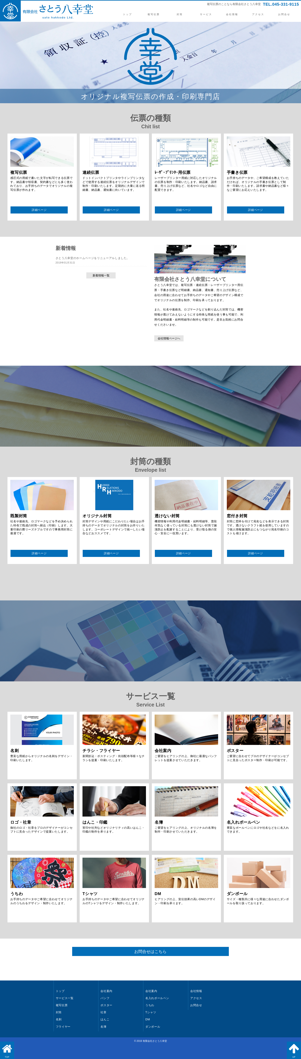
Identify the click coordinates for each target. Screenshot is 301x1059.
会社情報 (232, 14)
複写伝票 (154, 14)
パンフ (104, 998)
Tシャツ (150, 1012)
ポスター (106, 1005)
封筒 (180, 14)
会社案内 (106, 991)
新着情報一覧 (101, 275)
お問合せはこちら (150, 951)
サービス (206, 14)
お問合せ (284, 14)
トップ (127, 14)
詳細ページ (39, 209)
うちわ (149, 1005)
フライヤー (63, 1026)
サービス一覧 (65, 998)
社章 (103, 1012)
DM (147, 1019)
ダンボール (152, 1026)
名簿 (103, 1026)
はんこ (104, 1019)
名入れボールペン (157, 998)
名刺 (59, 1019)
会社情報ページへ (169, 338)
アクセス (258, 14)
